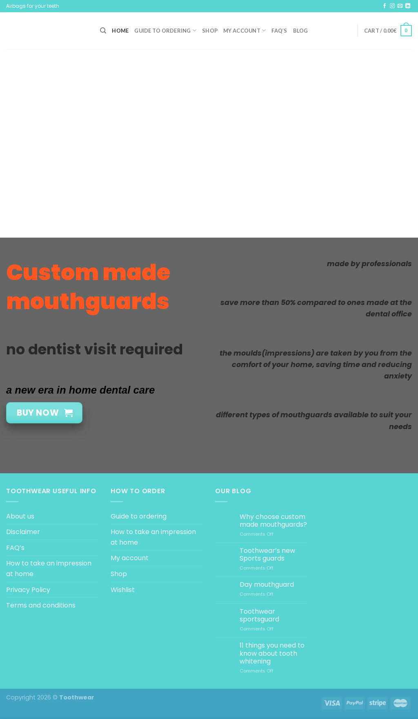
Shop (210, 30)
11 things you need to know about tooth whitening (272, 653)
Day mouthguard (267, 584)
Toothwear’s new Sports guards (267, 554)
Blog (300, 30)
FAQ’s (279, 30)
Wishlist (123, 589)
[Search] (103, 30)
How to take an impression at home (48, 569)
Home (120, 30)
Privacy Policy (28, 589)
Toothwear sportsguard (259, 615)
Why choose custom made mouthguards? (273, 520)
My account (244, 30)
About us (20, 516)
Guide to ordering (165, 30)
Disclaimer (23, 531)
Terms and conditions (41, 605)
